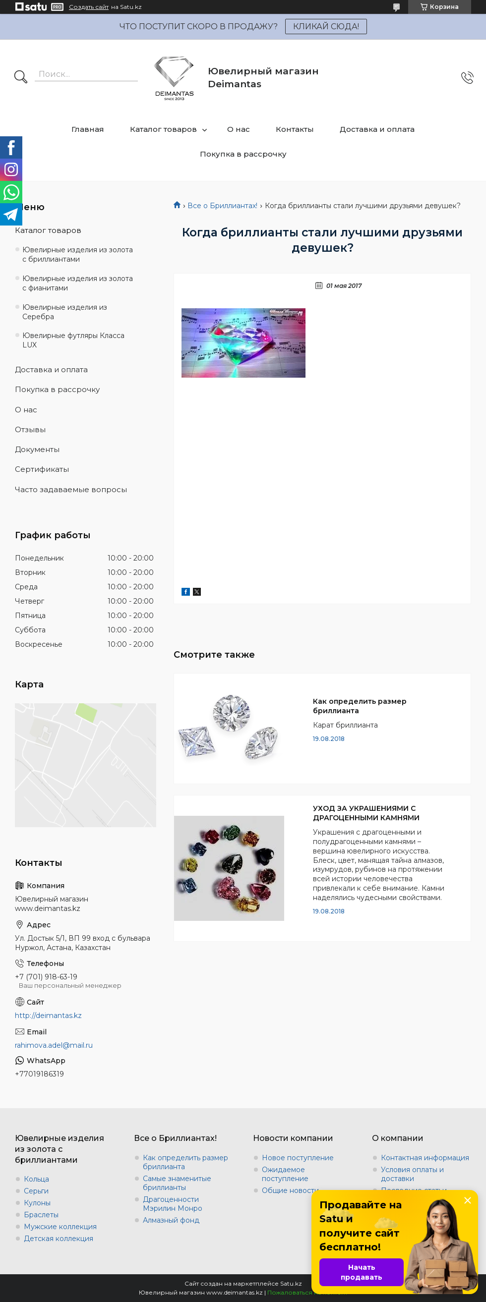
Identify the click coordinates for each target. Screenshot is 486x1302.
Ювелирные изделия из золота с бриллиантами (77, 254)
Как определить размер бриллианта (360, 706)
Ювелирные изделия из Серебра (64, 312)
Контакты (295, 129)
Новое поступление (298, 1157)
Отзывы (30, 429)
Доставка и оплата (377, 129)
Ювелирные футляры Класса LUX (73, 340)
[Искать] (21, 77)
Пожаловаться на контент (307, 1292)
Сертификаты (42, 469)
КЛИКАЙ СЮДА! (326, 26)
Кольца (36, 1179)
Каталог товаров (163, 129)
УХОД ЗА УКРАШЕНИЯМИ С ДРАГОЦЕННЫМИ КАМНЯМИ (366, 813)
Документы (37, 449)
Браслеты (41, 1214)
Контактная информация (425, 1157)
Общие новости (290, 1190)
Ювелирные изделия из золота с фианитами (77, 283)
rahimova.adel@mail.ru (54, 1045)
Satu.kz (291, 1283)
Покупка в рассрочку (243, 154)
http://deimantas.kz (48, 1015)
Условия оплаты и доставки (412, 1174)
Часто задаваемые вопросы (71, 489)
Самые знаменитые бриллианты (177, 1183)
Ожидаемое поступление (285, 1174)
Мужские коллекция (60, 1226)
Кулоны (37, 1202)
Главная (87, 129)
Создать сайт (89, 6)
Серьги (36, 1191)
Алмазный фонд (171, 1220)
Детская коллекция (58, 1238)
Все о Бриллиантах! (222, 205)
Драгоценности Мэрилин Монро (172, 1204)
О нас (238, 129)
